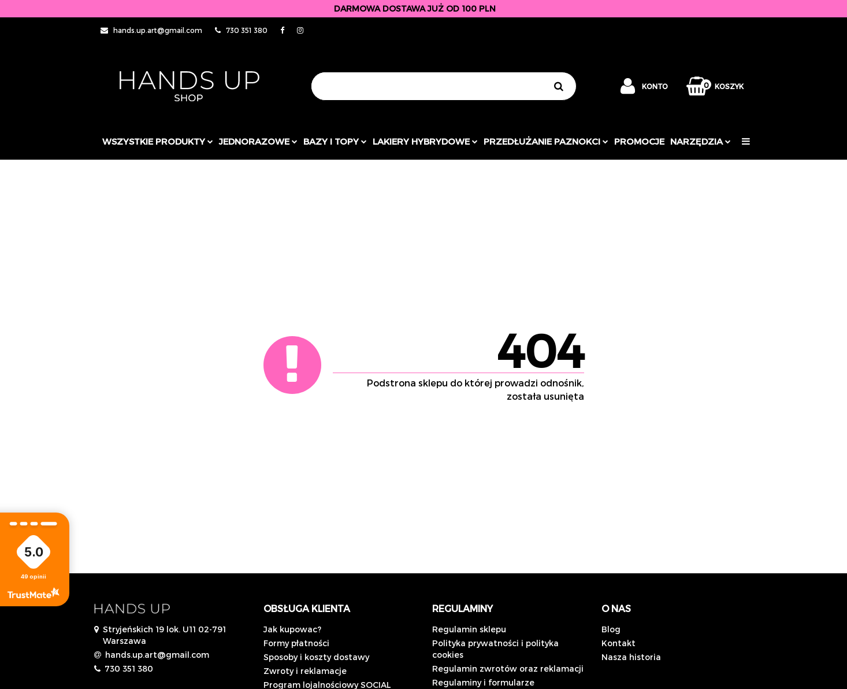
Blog (611, 629)
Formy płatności (296, 643)
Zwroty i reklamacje (305, 671)
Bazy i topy (335, 141)
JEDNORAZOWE (258, 141)
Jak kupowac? (292, 629)
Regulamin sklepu (469, 629)
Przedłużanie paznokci (546, 141)
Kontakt (618, 643)
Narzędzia (700, 141)
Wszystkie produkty (157, 141)
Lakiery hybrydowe (425, 141)
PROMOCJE (639, 141)
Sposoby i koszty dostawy (316, 657)
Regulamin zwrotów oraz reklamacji (508, 668)
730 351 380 (129, 668)
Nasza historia (631, 657)
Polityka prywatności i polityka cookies (495, 648)
